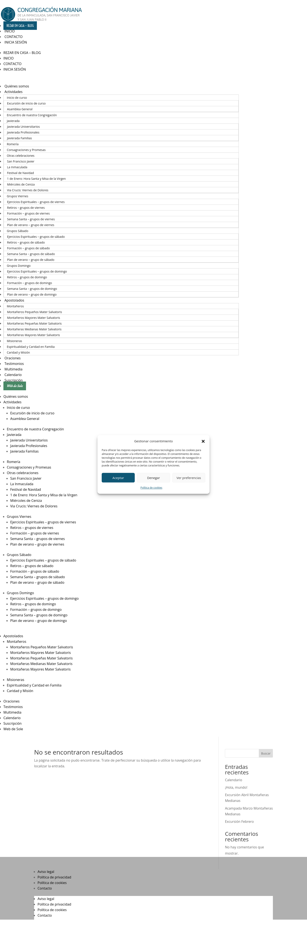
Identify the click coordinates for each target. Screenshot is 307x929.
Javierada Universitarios (23, 127)
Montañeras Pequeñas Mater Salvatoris (34, 323)
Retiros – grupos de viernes (26, 208)
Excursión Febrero (239, 821)
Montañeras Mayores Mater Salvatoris (33, 335)
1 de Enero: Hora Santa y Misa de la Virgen (36, 179)
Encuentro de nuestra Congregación (32, 115)
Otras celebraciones (21, 156)
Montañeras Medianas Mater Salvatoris (34, 329)
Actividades (13, 91)
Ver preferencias (189, 478)
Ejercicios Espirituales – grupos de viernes (36, 202)
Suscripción (13, 380)
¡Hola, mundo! (236, 787)
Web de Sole (15, 386)
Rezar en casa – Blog (20, 25)
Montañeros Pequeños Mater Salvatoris (34, 312)
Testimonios (14, 363)
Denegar (153, 478)
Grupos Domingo (18, 266)
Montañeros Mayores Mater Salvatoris (33, 318)
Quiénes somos (16, 86)
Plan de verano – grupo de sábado (30, 260)
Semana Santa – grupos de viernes (31, 219)
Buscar (266, 753)
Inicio (9, 31)
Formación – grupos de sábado (28, 248)
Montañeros (15, 306)
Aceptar (118, 478)
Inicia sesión (15, 42)
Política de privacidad (54, 877)
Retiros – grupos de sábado (26, 242)
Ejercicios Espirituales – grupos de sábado (36, 237)
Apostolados (14, 300)
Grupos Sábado (17, 231)
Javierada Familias (19, 138)
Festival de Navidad (20, 173)
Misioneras (14, 341)
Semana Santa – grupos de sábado (31, 254)
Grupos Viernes (17, 196)
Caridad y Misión (18, 352)
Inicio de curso (17, 98)
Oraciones (12, 358)
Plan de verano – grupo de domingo (31, 294)
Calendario (13, 374)
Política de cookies (151, 488)
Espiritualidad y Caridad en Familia (31, 347)
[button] (203, 441)
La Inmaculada (17, 167)
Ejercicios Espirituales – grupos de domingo (37, 271)
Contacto (13, 36)
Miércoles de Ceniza (21, 184)
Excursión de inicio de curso (26, 103)
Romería (13, 144)
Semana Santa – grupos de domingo (32, 289)
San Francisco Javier (20, 161)
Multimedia (13, 369)
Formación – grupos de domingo (29, 283)
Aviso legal (46, 871)
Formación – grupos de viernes (28, 213)
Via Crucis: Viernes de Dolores (27, 190)
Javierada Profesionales (23, 132)
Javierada (13, 121)
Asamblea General (19, 109)
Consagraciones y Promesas (26, 150)
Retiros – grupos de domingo (27, 277)
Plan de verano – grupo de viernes (30, 225)
